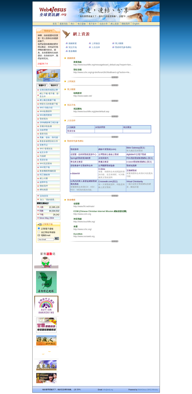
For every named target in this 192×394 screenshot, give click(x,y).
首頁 (55, 24)
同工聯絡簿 (45, 175)
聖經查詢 (44, 119)
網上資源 (115, 24)
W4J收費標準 (46, 111)
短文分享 (44, 152)
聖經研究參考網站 (123, 47)
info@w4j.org (108, 390)
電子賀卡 (93, 24)
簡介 (73, 24)
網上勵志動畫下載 (48, 100)
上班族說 (96, 43)
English (136, 24)
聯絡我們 (126, 24)
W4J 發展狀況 (46, 148)
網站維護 (44, 189)
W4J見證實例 (46, 163)
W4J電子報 (45, 167)
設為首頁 (44, 196)
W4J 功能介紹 (46, 107)
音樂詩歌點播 (46, 126)
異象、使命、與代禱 (49, 137)
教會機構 (73, 51)
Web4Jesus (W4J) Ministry (148, 390)
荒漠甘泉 (44, 160)
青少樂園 (119, 43)
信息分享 (104, 24)
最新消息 (64, 24)
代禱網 (43, 156)
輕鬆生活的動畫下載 (49, 104)
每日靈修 (82, 24)
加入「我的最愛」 (48, 199)
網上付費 (44, 178)
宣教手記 (44, 145)
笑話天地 (73, 47)
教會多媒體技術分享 (49, 141)
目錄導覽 (44, 130)
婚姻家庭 (73, 43)
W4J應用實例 (46, 115)
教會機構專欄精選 (48, 171)
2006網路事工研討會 (49, 122)
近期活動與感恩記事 (49, 90)
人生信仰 (96, 47)
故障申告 (44, 182)
